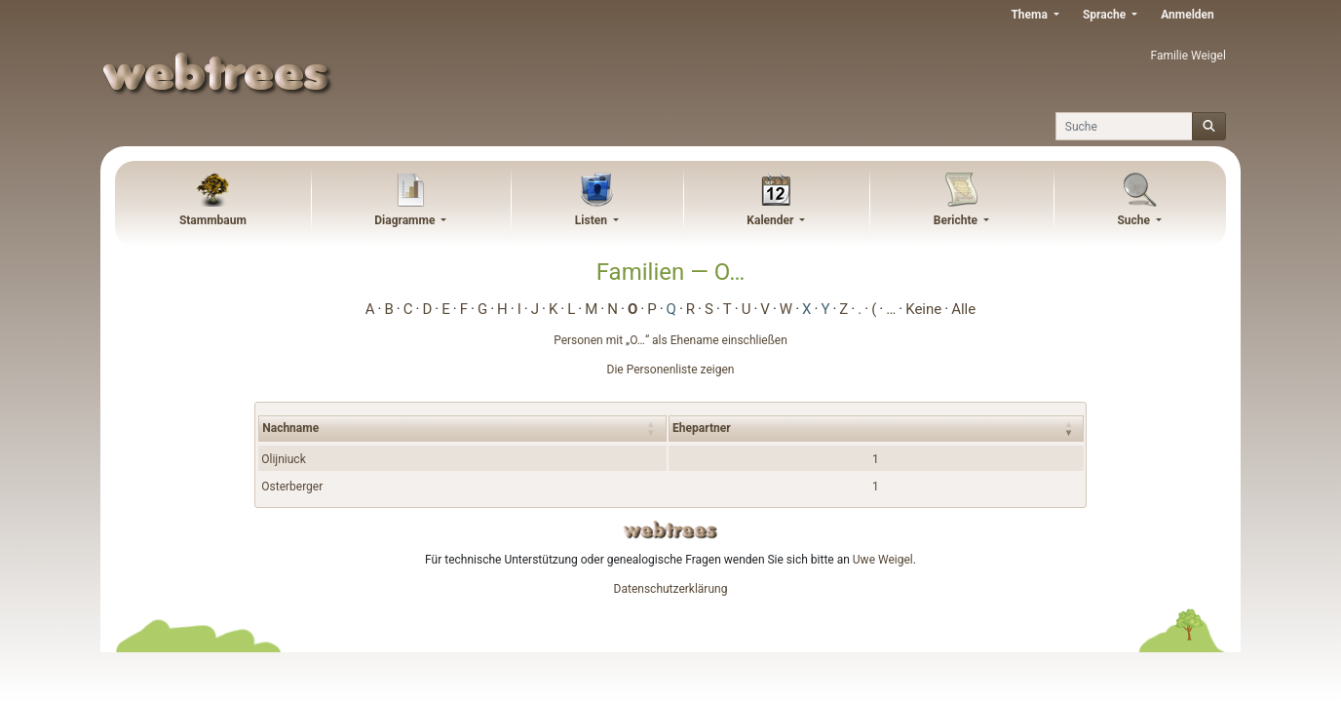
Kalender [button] (771, 220)
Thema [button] (1030, 14)
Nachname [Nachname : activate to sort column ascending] (290, 428)
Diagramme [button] (406, 220)
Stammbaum (213, 220)
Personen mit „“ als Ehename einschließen (670, 340)
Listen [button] (592, 220)
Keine (923, 309)
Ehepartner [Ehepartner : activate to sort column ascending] (701, 428)
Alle (963, 309)
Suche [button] (1135, 220)
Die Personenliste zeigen (671, 369)
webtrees (670, 530)
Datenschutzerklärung (671, 589)
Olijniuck (283, 459)
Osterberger (292, 486)
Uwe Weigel (883, 559)
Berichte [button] (957, 220)
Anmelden (1187, 14)
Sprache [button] (1106, 14)
